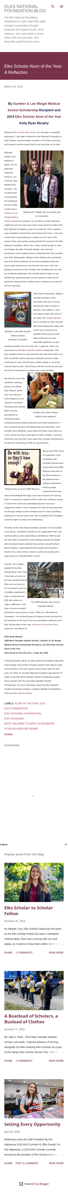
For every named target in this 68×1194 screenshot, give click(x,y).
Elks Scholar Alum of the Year (38, 116)
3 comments (24, 1060)
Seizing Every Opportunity (32, 1124)
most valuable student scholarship (29, 723)
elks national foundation (22, 713)
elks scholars (14, 718)
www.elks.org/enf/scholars (20, 693)
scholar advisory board (21, 728)
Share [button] (8, 734)
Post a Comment (27, 1163)
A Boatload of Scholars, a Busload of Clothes (31, 1019)
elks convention (16, 708)
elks (43, 703)
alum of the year (26, 703)
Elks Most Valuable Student (30, 350)
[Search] (53, 6)
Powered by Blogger (34, 1184)
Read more (56, 952)
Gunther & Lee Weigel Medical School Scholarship (13, 217)
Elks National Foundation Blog (25, 8)
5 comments (24, 952)
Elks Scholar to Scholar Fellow (28, 910)
